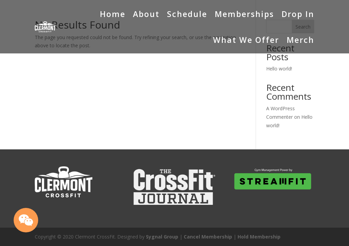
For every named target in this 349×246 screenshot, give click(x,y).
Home (112, 14)
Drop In (298, 14)
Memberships (244, 14)
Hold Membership (259, 236)
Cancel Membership (208, 236)
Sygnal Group (162, 236)
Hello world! (279, 68)
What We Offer (246, 39)
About (146, 14)
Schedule (187, 14)
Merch (300, 39)
